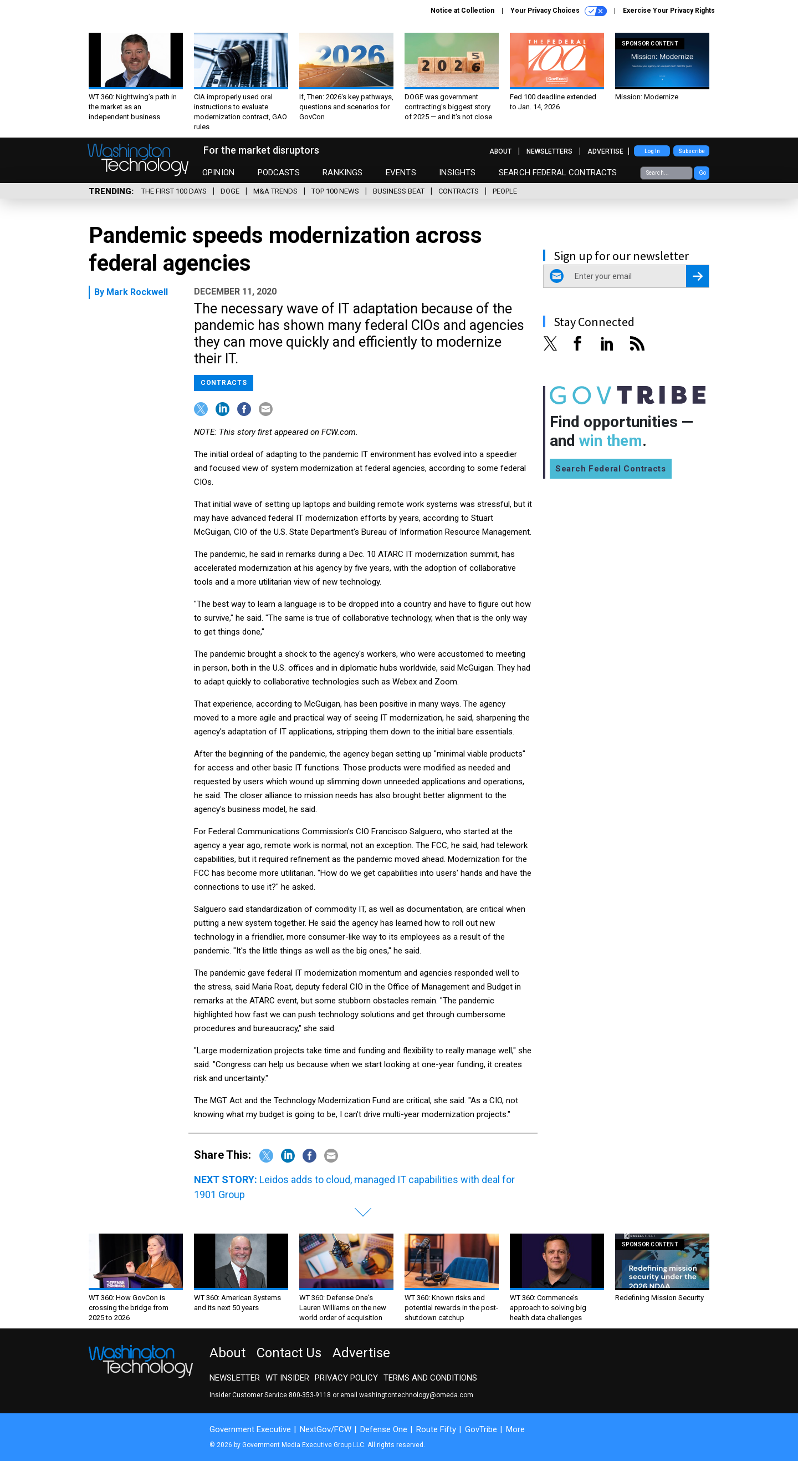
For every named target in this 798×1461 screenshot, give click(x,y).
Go (702, 173)
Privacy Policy (346, 1378)
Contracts (458, 191)
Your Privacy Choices (558, 11)
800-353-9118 (310, 1395)
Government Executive (250, 1429)
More (515, 1429)
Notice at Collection (462, 10)
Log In (652, 151)
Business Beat (398, 191)
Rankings (342, 172)
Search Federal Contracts (558, 172)
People (505, 191)
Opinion (218, 172)
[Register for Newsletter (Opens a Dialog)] (697, 276)
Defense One (383, 1429)
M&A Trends (275, 191)
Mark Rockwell (137, 292)
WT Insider (287, 1378)
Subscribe (691, 151)
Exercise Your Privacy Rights (669, 10)
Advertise (605, 151)
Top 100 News (335, 191)
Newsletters (549, 151)
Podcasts (279, 172)
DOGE (230, 191)
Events (401, 172)
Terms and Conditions (430, 1378)
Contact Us (289, 1353)
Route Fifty (436, 1429)
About (500, 151)
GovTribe (481, 1429)
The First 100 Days (174, 191)
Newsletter (234, 1378)
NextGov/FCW (325, 1429)
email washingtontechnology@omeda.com (406, 1395)
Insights (457, 172)
